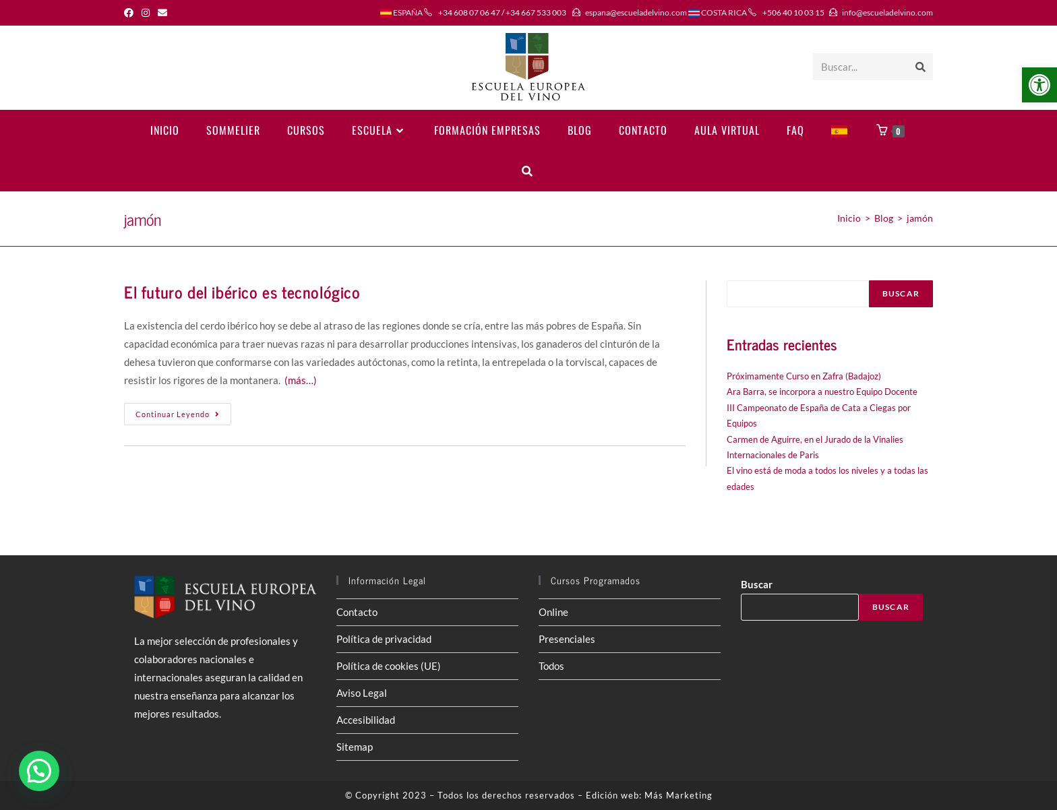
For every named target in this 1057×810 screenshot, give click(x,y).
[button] (1039, 84)
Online (553, 612)
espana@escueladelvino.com (636, 12)
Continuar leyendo (183, 416)
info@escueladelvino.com (887, 12)
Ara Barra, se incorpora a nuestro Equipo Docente (822, 391)
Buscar (900, 293)
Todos (551, 666)
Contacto (357, 612)
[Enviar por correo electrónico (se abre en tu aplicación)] (162, 13)
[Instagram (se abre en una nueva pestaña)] (146, 13)
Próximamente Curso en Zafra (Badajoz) (804, 376)
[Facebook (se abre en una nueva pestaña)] (131, 13)
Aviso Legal (361, 693)
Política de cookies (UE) (388, 666)
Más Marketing (678, 795)
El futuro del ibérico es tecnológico (242, 291)
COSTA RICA (717, 12)
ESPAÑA (401, 12)
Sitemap (354, 747)
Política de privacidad (383, 639)
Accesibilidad (365, 720)
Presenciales (567, 639)
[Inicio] (849, 218)
